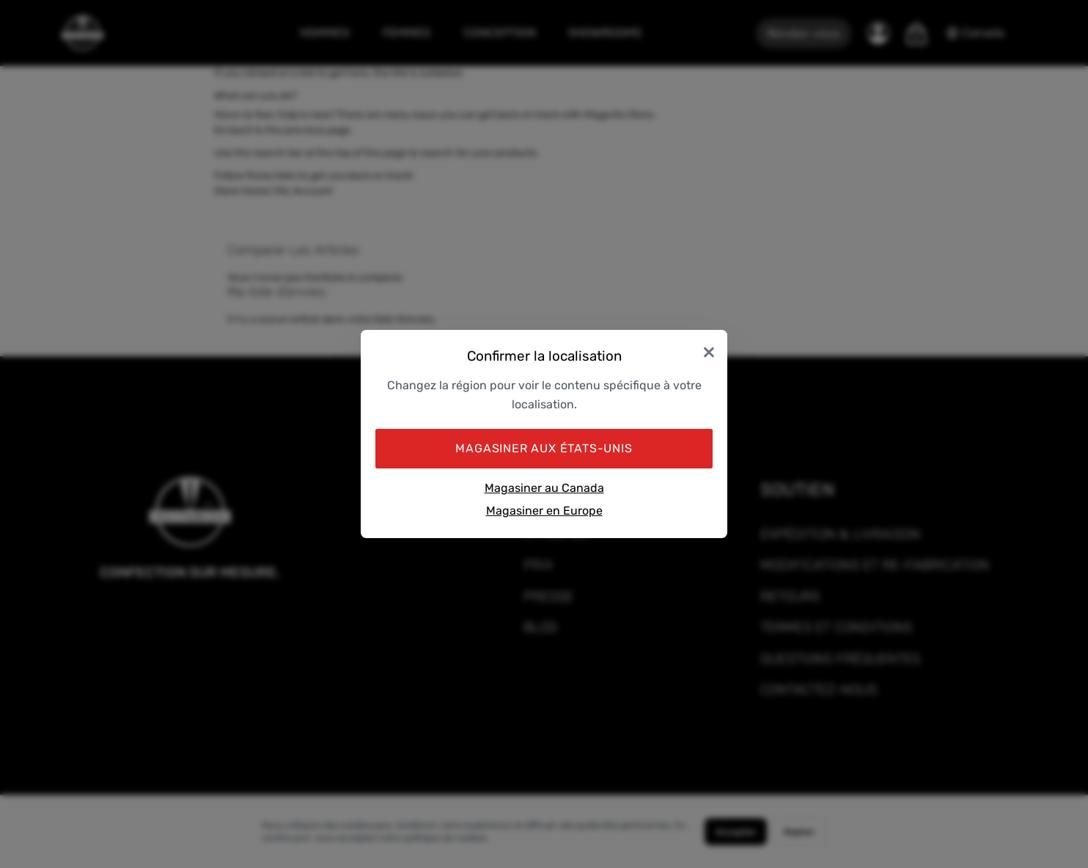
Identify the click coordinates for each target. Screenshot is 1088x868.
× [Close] (709, 350)
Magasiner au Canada (544, 488)
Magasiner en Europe (544, 511)
